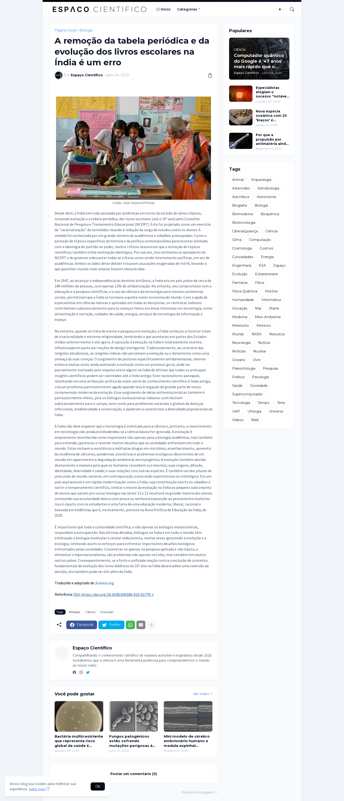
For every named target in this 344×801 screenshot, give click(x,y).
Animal (238, 180)
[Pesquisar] (290, 9)
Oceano (238, 360)
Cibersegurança (245, 231)
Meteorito (240, 325)
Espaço (279, 265)
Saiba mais (37, 789)
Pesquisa (270, 368)
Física (259, 283)
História (271, 291)
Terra (281, 403)
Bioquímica (270, 214)
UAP (236, 411)
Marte (274, 308)
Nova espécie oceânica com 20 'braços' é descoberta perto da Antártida (272, 115)
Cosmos (266, 248)
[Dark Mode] (281, 9)
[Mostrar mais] (151, 625)
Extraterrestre (266, 274)
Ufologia (254, 411)
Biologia (86, 30)
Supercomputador (247, 394)
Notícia (264, 343)
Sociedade (259, 385)
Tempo (263, 403)
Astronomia (266, 197)
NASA (257, 334)
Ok (97, 786)
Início (163, 9)
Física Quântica (244, 291)
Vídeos (237, 420)
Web (255, 420)
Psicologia (260, 377)
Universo (276, 411)
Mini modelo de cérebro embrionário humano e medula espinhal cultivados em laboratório (187, 741)
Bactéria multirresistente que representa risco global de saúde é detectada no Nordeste (79, 741)
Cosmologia (242, 248)
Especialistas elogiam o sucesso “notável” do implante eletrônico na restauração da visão (272, 92)
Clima (236, 240)
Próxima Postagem (197, 792)
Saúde (237, 385)
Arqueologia (261, 180)
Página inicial (65, 30)
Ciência (90, 612)
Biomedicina (242, 214)
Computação (260, 240)
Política (238, 377)
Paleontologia (243, 368)
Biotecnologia (243, 222)
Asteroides (241, 188)
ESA (262, 265)
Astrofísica (240, 197)
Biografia (239, 205)
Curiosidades (242, 257)
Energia (267, 257)
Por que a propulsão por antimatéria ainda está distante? (272, 139)
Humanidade (243, 300)
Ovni (257, 360)
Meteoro (264, 325)
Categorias (187, 9)
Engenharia (241, 265)
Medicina (239, 317)
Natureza (277, 334)
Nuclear (259, 351)
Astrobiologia (268, 188)
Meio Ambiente (268, 317)
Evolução (107, 612)
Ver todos (201, 694)
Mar (258, 308)
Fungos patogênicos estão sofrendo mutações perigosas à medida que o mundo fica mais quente (131, 741)
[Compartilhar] (208, 75)
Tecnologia (241, 403)
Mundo (238, 334)
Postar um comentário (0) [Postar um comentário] (133, 774)
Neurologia (241, 343)
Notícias (239, 351)
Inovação (239, 308)
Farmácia (239, 283)
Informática (271, 300)
